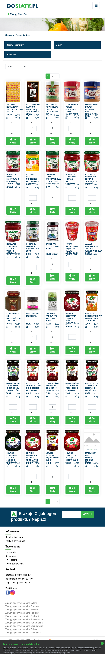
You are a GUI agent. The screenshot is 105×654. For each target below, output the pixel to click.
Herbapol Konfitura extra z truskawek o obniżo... (91, 179)
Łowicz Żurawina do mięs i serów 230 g (71, 456)
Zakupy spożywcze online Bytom (21, 603)
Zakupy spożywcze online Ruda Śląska (24, 622)
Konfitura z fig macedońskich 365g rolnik (14, 317)
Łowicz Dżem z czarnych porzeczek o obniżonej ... (72, 387)
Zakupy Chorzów (17, 14)
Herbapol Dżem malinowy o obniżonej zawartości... (13, 179)
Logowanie (10, 552)
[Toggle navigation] (96, 5)
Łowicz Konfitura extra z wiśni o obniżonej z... (70, 319)
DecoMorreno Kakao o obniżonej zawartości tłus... (33, 109)
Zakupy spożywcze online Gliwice (21, 609)
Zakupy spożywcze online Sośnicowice (24, 626)
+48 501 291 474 (22, 575)
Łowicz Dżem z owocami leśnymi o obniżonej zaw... (91, 388)
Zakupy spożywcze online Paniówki (22, 613)
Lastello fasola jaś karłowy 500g (51, 317)
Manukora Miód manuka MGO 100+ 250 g (90, 458)
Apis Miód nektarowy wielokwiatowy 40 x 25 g (14, 108)
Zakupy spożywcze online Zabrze (21, 629)
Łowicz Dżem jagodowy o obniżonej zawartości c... (13, 388)
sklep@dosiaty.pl (21, 582)
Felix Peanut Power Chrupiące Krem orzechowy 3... (71, 110)
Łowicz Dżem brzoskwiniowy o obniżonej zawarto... (93, 317)
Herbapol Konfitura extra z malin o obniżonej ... (71, 179)
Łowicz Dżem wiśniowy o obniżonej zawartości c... (52, 388)
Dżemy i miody (23, 35)
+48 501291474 (25, 578)
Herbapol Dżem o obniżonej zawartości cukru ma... (32, 179)
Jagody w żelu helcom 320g (52, 246)
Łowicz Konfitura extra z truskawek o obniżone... (32, 458)
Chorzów (9, 35)
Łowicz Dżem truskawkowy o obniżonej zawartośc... (34, 387)
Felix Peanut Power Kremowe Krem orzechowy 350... (91, 110)
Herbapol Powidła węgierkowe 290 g (32, 247)
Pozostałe (11, 54)
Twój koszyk (11, 560)
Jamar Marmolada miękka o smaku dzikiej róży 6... (71, 250)
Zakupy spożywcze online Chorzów (22, 606)
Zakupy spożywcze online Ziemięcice (23, 632)
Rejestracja (10, 556)
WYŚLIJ (87, 514)
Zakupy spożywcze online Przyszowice (24, 619)
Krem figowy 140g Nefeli (33, 314)
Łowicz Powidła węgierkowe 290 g (52, 456)
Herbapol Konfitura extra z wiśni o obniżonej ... (12, 249)
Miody (59, 45)
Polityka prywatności (15, 541)
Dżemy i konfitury (15, 45)
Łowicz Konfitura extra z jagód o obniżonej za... (11, 459)
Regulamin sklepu (14, 537)
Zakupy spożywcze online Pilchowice (23, 616)
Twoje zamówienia (14, 563)
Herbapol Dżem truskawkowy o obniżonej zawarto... (53, 179)
